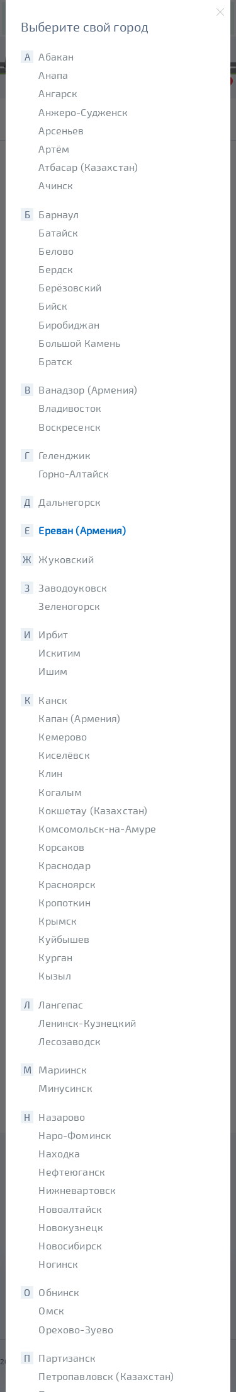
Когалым (60, 792)
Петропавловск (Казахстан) (106, 1376)
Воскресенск (69, 427)
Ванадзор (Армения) (87, 389)
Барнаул (58, 214)
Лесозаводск (69, 1041)
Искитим (59, 652)
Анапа (53, 75)
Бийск (52, 306)
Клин (50, 773)
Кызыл (54, 975)
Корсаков (61, 847)
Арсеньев (61, 130)
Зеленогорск (69, 606)
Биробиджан (68, 324)
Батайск (58, 232)
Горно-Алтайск (73, 473)
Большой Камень (79, 343)
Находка (59, 1153)
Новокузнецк (70, 1227)
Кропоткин (64, 902)
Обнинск (58, 1292)
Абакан (56, 56)
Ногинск (58, 1264)
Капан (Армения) (79, 718)
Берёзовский (69, 287)
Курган (55, 957)
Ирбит (53, 634)
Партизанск (67, 1358)
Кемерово (62, 736)
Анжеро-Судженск (83, 112)
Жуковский (65, 559)
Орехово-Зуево (75, 1329)
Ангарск (57, 93)
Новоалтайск (70, 1209)
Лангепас (60, 1004)
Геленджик (64, 455)
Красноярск (67, 884)
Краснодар (64, 865)
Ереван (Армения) (81, 530)
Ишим (52, 671)
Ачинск (55, 185)
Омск (51, 1310)
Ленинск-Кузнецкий (87, 1023)
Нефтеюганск (71, 1172)
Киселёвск (63, 755)
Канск (52, 700)
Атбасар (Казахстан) (88, 167)
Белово (56, 251)
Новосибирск (70, 1245)
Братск (55, 361)
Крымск (57, 921)
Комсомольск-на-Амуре (97, 828)
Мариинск (62, 1069)
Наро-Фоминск (74, 1135)
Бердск (55, 269)
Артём (53, 149)
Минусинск (65, 1088)
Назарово (61, 1117)
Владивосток (69, 408)
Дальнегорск (69, 502)
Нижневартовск (77, 1190)
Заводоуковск (72, 588)
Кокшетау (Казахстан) (92, 810)
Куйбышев (63, 939)
